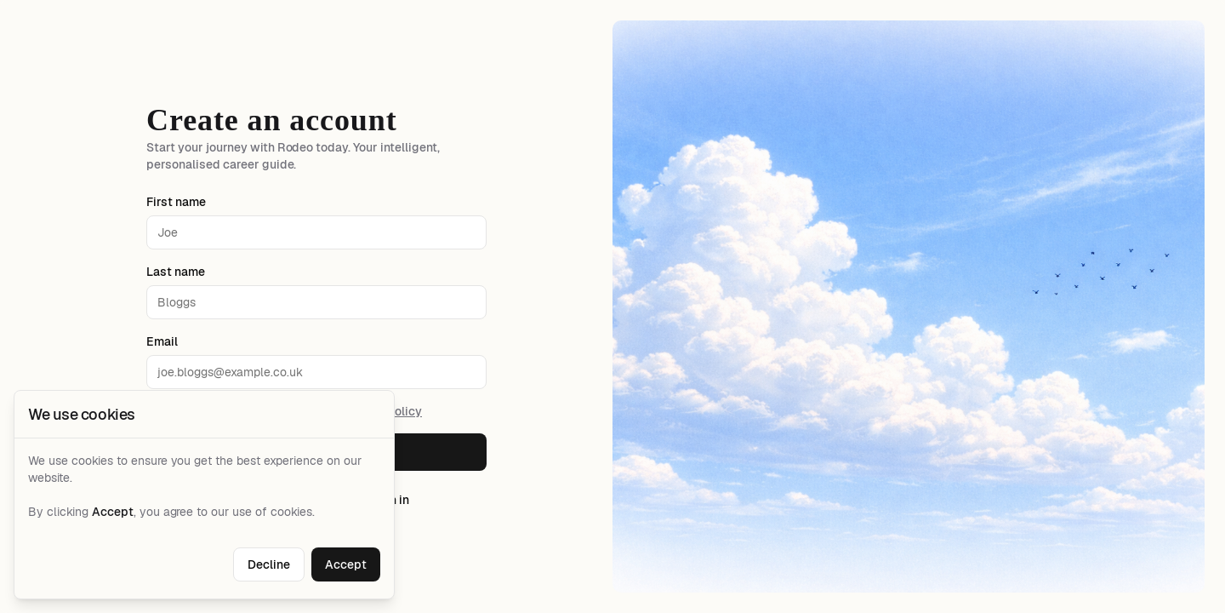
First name (176, 201)
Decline (269, 564)
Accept (346, 564)
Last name (175, 271)
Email (162, 341)
